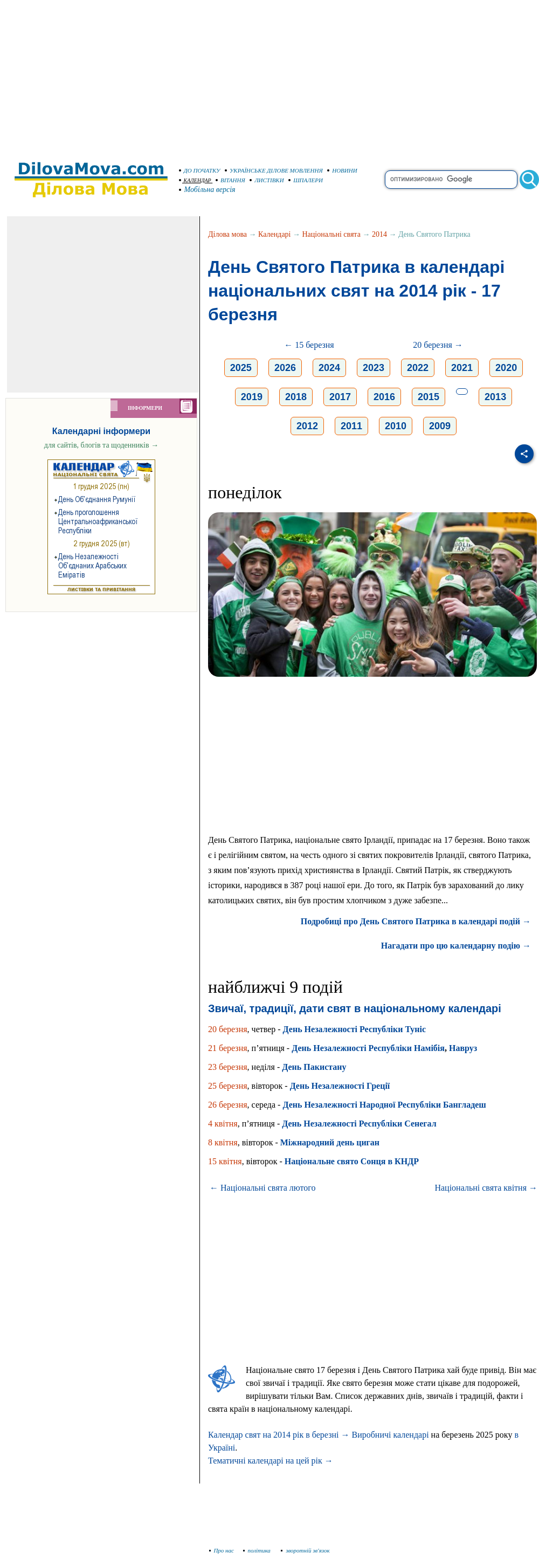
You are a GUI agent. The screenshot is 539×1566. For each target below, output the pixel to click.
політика (258, 1550)
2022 (418, 367)
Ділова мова (227, 234)
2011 (351, 426)
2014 (379, 234)
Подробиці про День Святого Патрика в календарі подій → (416, 921)
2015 (428, 397)
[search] (451, 179)
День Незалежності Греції (340, 1085)
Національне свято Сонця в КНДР (352, 1161)
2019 (251, 397)
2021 (462, 367)
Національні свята (331, 234)
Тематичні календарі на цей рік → (270, 1460)
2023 (373, 367)
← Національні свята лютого (263, 1187)
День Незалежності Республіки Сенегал (359, 1123)
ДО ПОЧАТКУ (200, 170)
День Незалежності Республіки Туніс (354, 1029)
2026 (285, 367)
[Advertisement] (269, 75)
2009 (440, 426)
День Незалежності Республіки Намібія (368, 1048)
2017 (340, 397)
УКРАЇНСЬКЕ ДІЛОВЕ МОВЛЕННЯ (274, 170)
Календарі (274, 234)
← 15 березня (309, 344)
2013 (495, 397)
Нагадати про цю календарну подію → (456, 945)
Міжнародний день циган (329, 1142)
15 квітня (225, 1161)
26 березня (227, 1104)
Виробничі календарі (390, 1434)
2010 (395, 426)
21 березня (227, 1048)
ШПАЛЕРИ (305, 180)
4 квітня (223, 1123)
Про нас (222, 1550)
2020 (506, 367)
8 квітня (223, 1142)
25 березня (227, 1085)
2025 (241, 367)
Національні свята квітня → (485, 1187)
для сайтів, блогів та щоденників (101, 445)
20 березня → (438, 344)
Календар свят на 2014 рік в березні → (278, 1434)
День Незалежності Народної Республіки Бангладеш (384, 1104)
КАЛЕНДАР (195, 180)
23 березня (227, 1067)
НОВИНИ (342, 170)
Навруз (463, 1048)
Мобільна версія (207, 190)
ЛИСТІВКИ (266, 180)
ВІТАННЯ (230, 180)
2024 (329, 367)
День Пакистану (314, 1067)
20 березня (227, 1029)
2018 (296, 397)
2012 (307, 426)
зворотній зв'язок (305, 1550)
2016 (384, 397)
